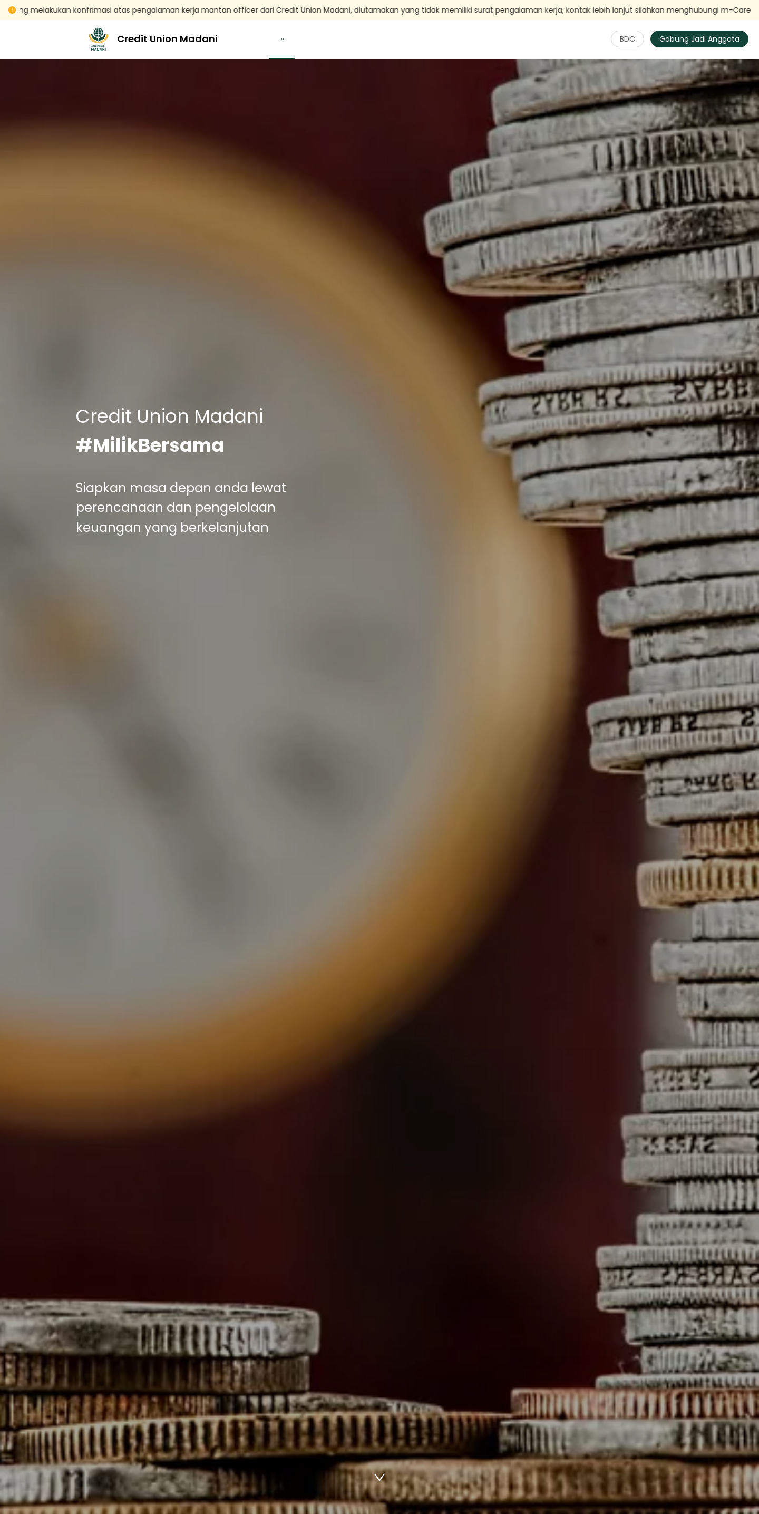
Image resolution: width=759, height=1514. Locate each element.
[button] (282, 39)
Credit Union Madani (167, 38)
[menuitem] (282, 39)
